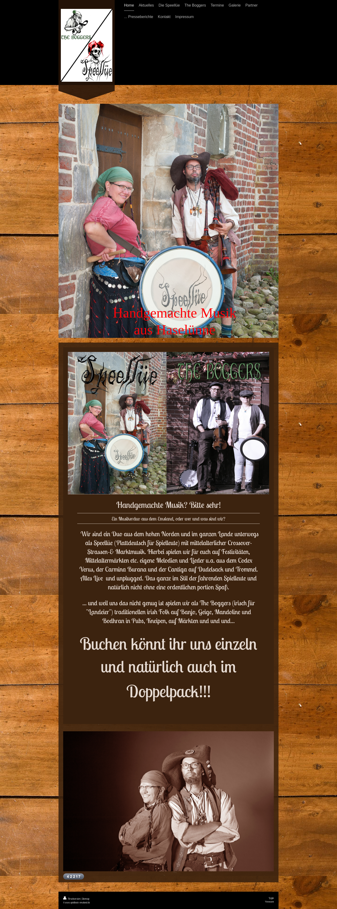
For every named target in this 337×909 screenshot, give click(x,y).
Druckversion (72, 898)
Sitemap (85, 898)
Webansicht (269, 901)
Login (271, 898)
